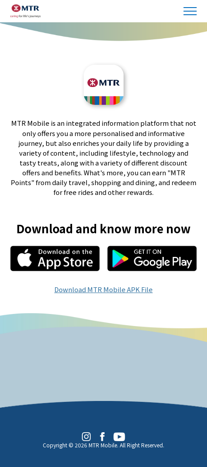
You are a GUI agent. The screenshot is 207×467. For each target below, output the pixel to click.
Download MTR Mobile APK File (103, 289)
